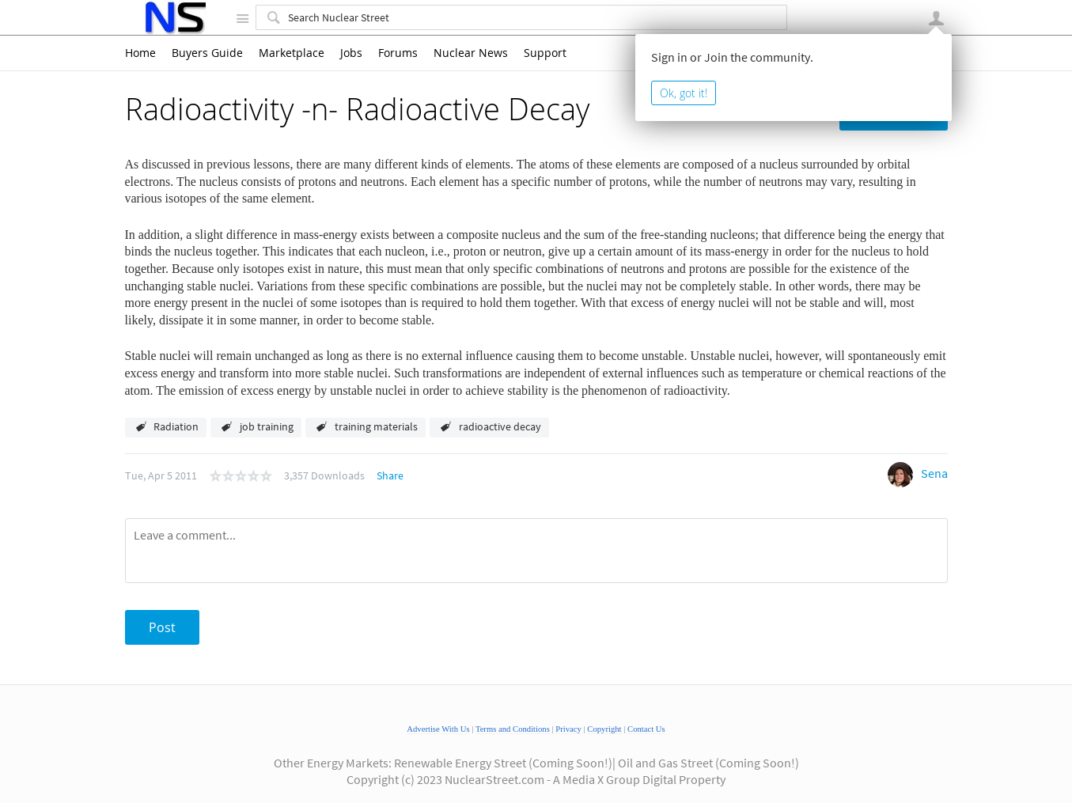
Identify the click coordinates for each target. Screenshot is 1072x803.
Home (140, 53)
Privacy (568, 729)
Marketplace (291, 53)
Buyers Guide (207, 53)
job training (267, 426)
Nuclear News (471, 53)
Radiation (176, 426)
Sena (934, 473)
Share (390, 475)
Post (162, 627)
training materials (376, 426)
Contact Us (646, 729)
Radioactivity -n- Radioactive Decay (357, 109)
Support (545, 53)
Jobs (351, 53)
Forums (398, 53)
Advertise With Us (438, 729)
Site (243, 18)
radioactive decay (500, 426)
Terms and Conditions (512, 729)
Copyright (604, 729)
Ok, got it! (683, 92)
